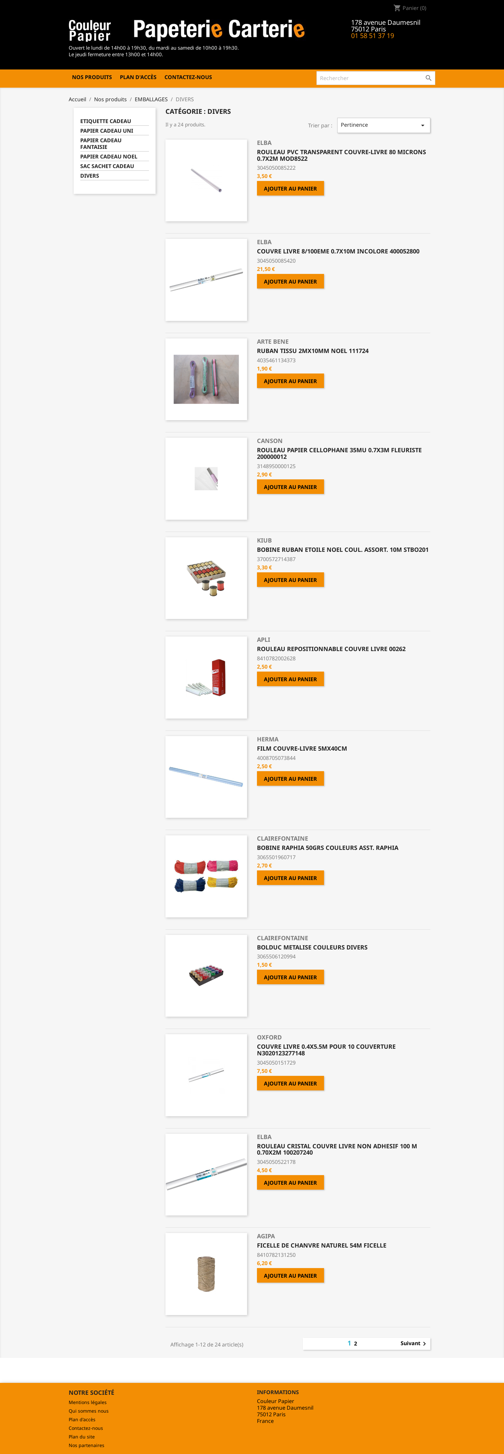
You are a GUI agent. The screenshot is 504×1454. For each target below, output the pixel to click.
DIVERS (89, 175)
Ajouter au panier (290, 188)
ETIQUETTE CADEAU (105, 121)
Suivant (414, 1344)
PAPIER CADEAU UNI (106, 130)
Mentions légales (88, 1402)
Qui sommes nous (89, 1411)
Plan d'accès (138, 77)
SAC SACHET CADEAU (107, 166)
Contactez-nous (188, 77)
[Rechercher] (375, 78)
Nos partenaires (86, 1445)
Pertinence (384, 125)
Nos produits (92, 77)
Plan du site (82, 1436)
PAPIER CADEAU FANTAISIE (101, 144)
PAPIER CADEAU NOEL (108, 156)
